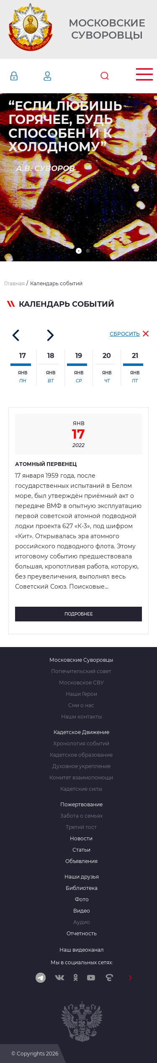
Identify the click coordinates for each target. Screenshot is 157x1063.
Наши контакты (81, 716)
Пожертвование (81, 804)
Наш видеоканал (81, 950)
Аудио (81, 922)
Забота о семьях (81, 815)
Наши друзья (81, 876)
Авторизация (26, 76)
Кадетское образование (81, 755)
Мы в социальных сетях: (82, 962)
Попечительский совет (81, 671)
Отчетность (82, 933)
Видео (81, 910)
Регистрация (60, 76)
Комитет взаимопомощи (81, 777)
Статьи (81, 850)
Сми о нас (81, 705)
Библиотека (82, 888)
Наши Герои (81, 694)
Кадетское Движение (81, 732)
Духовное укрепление (81, 766)
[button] (79, 251)
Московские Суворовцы (107, 29)
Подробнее (78, 614)
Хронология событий (81, 743)
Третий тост (81, 827)
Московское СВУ (81, 682)
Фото (82, 899)
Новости (81, 838)
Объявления (81, 861)
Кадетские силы (81, 789)
